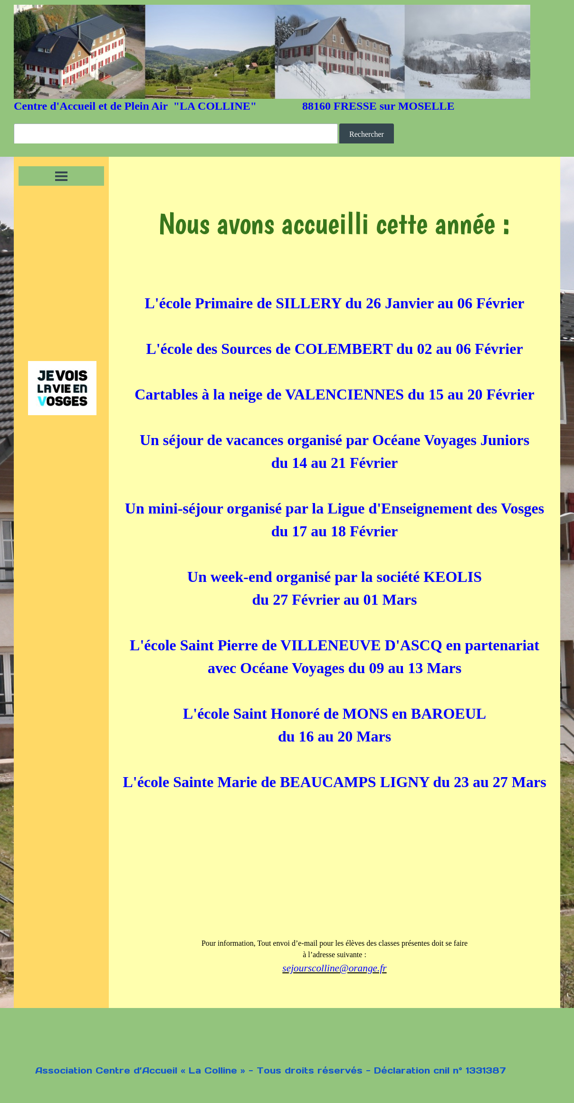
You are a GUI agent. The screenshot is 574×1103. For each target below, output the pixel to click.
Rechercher (366, 134)
